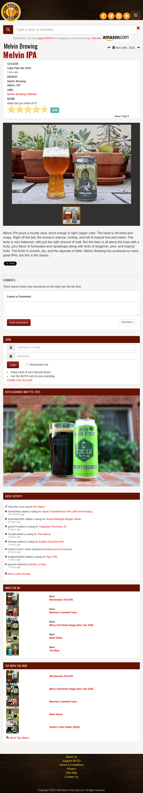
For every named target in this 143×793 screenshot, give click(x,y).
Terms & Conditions (71, 764)
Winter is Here (38, 564)
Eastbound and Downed (58, 549)
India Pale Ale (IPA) (19, 68)
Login (13, 364)
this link (96, 38)
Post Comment (19, 322)
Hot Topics (39, 506)
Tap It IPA (51, 556)
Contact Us (71, 776)
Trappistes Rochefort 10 (52, 526)
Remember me (39, 364)
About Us (71, 756)
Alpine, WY (14, 85)
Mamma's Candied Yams (63, 612)
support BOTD (45, 38)
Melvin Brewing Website (22, 94)
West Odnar (56, 638)
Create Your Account (19, 380)
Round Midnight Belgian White (63, 519)
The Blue (54, 650)
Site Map (71, 772)
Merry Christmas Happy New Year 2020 (71, 625)
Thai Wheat (43, 534)
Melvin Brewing (21, 46)
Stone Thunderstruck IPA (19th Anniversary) (67, 511)
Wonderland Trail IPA (61, 599)
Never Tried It (122, 117)
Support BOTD (71, 760)
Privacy (71, 768)
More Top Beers (19, 737)
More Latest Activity (19, 573)
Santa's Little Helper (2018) (64, 727)
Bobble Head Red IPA (51, 541)
